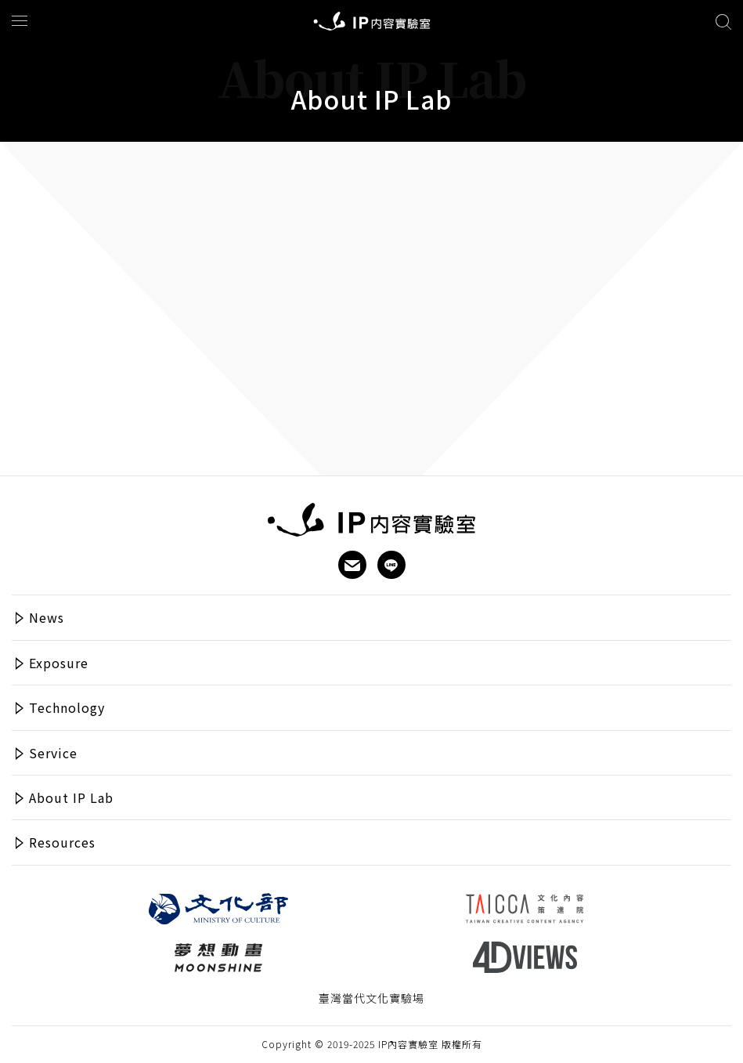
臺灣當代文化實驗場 (371, 998)
